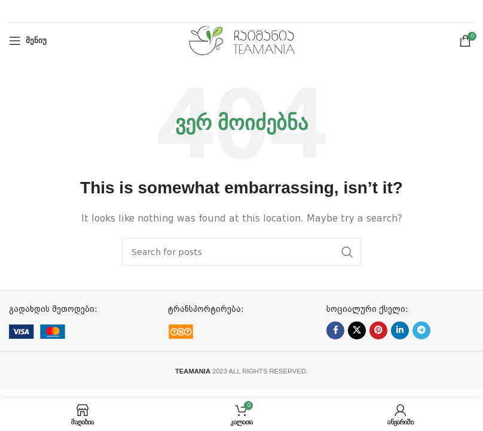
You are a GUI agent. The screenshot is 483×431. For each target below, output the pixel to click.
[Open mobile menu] (28, 41)
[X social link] (357, 330)
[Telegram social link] (421, 330)
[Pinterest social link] (378, 330)
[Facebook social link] (335, 330)
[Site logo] (241, 40)
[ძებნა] (241, 252)
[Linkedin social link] (400, 330)
